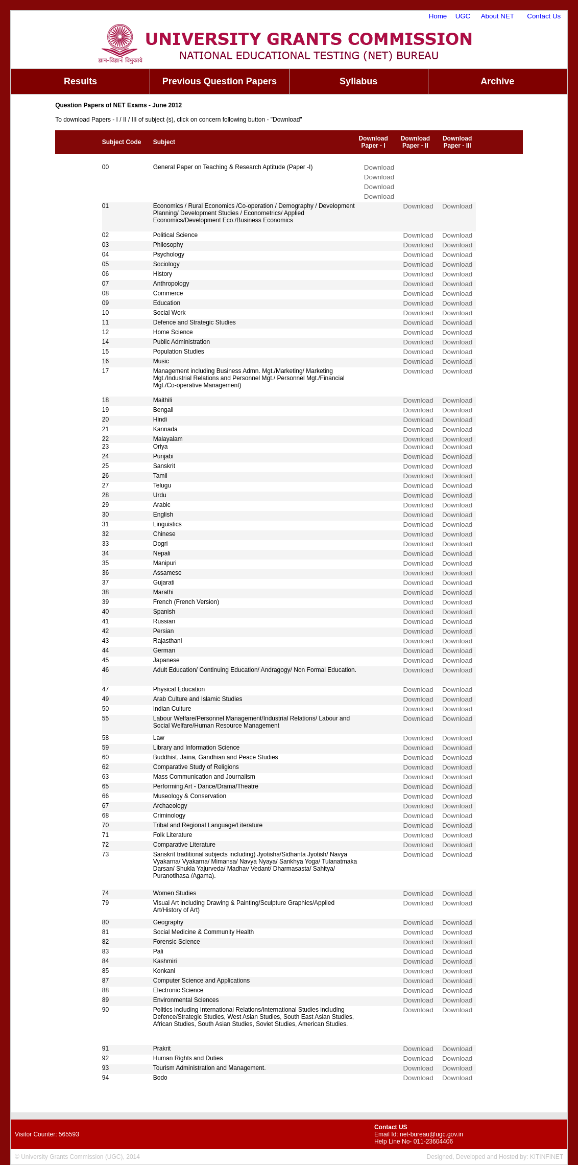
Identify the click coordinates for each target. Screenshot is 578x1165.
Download (379, 167)
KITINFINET (546, 1156)
